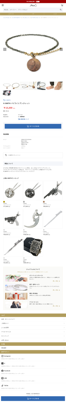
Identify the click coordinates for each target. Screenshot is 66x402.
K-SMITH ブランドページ (12, 155)
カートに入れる (33, 126)
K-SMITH (8, 100)
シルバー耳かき (6, 261)
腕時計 (24, 261)
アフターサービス (6, 331)
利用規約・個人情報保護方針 (33, 393)
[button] (4, 49)
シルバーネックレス (7, 204)
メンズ (55, 14)
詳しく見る (55, 281)
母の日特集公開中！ (33, 1)
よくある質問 (5, 327)
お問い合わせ (5, 340)
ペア (33, 14)
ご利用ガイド (5, 323)
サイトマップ (5, 336)
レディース (11, 14)
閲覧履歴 (3, 348)
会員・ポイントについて (8, 319)
